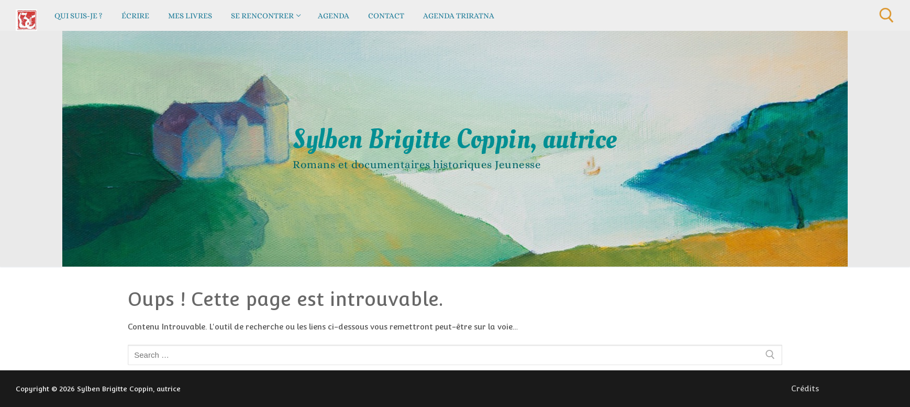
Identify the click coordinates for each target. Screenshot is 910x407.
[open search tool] (886, 15)
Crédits (805, 388)
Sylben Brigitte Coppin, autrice (455, 139)
